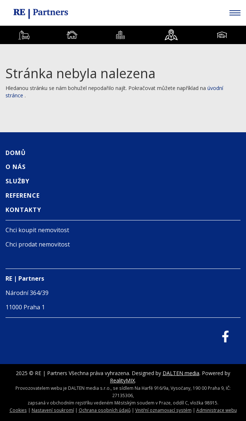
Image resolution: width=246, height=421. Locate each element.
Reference (23, 195)
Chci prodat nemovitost (38, 244)
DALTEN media (181, 373)
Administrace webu (216, 410)
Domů (16, 153)
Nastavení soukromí (53, 410)
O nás (16, 167)
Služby (17, 181)
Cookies (18, 410)
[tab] (24, 35)
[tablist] (123, 35)
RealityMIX (122, 380)
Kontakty (23, 210)
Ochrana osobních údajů (105, 410)
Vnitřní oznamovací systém (163, 410)
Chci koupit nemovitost (37, 230)
